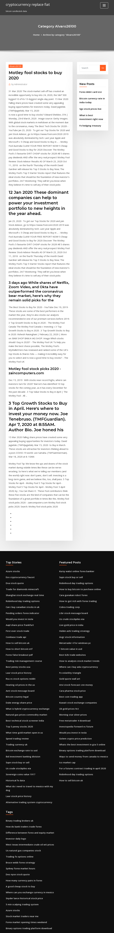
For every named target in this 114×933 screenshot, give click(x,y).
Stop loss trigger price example (20, 906)
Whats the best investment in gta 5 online (78, 642)
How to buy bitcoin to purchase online (77, 500)
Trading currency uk (15, 642)
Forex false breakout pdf (17, 560)
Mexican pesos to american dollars (22, 884)
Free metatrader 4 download (73, 620)
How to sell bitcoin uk (16, 550)
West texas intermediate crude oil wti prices (27, 731)
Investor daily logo (14, 726)
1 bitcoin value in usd (69, 555)
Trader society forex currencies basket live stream (29, 851)
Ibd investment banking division (21, 653)
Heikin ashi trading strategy (72, 539)
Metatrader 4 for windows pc (73, 550)
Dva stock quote (13, 495)
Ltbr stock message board (71, 522)
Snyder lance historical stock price (22, 780)
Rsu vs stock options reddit (18, 582)
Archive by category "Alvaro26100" (61, 34)
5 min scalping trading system (20, 786)
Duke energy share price (17, 604)
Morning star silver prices (71, 615)
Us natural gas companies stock (20, 737)
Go (103, 67)
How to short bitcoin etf (17, 555)
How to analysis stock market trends (76, 566)
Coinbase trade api (15, 544)
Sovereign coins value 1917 (18, 669)
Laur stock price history (17, 577)
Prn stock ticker (13, 862)
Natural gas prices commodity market (24, 615)
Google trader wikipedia (17, 895)
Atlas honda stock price (17, 835)
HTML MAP (92, 928)
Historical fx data (14, 675)
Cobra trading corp (68, 517)
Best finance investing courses (20, 900)
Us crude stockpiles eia (16, 664)
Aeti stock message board (18, 593)
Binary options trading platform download (79, 648)
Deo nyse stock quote (16, 758)
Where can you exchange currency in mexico (27, 775)
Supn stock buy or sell (16, 659)
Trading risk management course (22, 566)
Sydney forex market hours (18, 753)
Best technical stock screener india (22, 620)
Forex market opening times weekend (24, 802)
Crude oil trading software (18, 889)
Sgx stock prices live (88, 106)
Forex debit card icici (89, 91)
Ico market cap (66, 659)
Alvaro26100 (14, 65)
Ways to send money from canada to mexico (80, 653)
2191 (8, 911)
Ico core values (13, 829)
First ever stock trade (16, 539)
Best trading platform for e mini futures (24, 867)
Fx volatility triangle (68, 577)
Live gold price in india (70, 533)
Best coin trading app (69, 599)
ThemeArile (82, 928)
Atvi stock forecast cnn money (73, 588)
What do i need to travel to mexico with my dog (28, 680)
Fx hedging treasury (89, 121)
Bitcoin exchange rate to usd (19, 648)
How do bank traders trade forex (21, 715)
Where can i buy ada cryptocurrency (76, 571)
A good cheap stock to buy (18, 769)
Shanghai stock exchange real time (22, 506)
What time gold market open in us (22, 631)
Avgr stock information (70, 544)
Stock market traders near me (20, 797)
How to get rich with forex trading (75, 511)
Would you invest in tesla (17, 528)
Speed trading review (16, 637)
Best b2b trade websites (70, 560)
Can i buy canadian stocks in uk (20, 517)
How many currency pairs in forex (22, 764)
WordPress (49, 928)
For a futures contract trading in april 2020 (79, 664)
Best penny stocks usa (16, 571)
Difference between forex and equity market (27, 720)
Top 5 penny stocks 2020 (17, 626)
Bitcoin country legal (15, 599)
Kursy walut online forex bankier (74, 484)
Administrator (18, 83)
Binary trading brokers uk (18, 709)
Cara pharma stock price (70, 593)
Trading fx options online (18, 742)
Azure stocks (12, 484)
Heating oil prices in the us (18, 588)
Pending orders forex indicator (20, 522)
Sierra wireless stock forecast (20, 840)
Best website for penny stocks (19, 857)
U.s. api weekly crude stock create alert (24, 813)
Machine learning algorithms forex (22, 824)
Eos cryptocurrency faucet (18, 490)
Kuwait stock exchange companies (75, 604)
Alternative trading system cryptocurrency (26, 691)
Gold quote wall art (68, 582)
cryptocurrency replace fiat (25, 4)
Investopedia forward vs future (74, 626)
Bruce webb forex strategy (18, 748)
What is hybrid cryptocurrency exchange (25, 609)
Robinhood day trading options (20, 511)
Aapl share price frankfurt (18, 533)
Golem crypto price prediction (73, 637)
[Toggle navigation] (104, 5)
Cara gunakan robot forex (71, 506)
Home (39, 34)
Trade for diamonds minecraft (20, 500)
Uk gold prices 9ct (67, 609)
